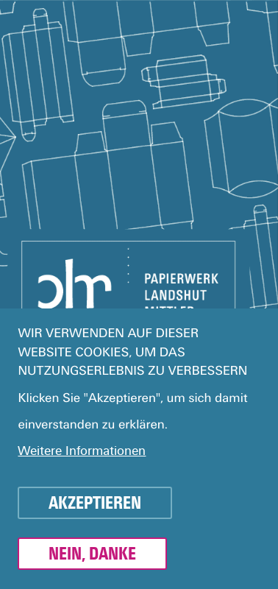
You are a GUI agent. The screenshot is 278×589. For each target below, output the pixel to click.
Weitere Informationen (82, 457)
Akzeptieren (95, 509)
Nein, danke (92, 560)
